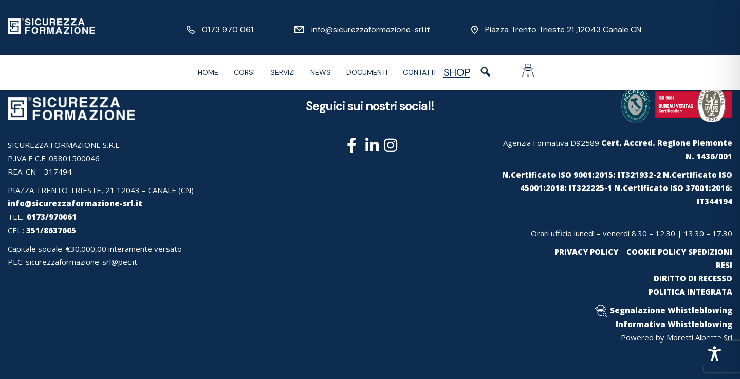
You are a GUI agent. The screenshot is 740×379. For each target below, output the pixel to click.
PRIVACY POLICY (586, 252)
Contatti (419, 72)
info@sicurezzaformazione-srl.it (370, 29)
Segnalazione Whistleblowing (671, 310)
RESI (724, 265)
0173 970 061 (227, 29)
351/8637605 (51, 230)
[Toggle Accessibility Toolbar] (714, 353)
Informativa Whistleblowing (674, 324)
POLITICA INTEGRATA (690, 292)
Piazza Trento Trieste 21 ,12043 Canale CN (563, 29)
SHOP (456, 72)
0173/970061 (52, 217)
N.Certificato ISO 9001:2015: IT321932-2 (581, 174)
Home (208, 72)
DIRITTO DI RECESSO (693, 278)
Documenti (366, 72)
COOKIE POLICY (656, 252)
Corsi (244, 72)
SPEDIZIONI (710, 252)
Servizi (282, 72)
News (320, 72)
